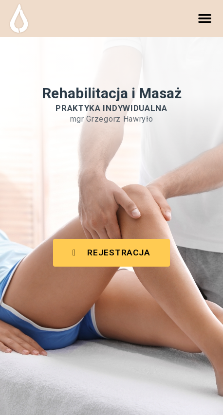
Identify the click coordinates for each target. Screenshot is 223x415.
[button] (205, 18)
